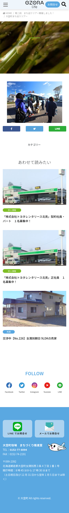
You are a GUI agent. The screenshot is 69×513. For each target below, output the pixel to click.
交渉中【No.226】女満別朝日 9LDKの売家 (30, 338)
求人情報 (12, 210)
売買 (9, 331)
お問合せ (52, 4)
